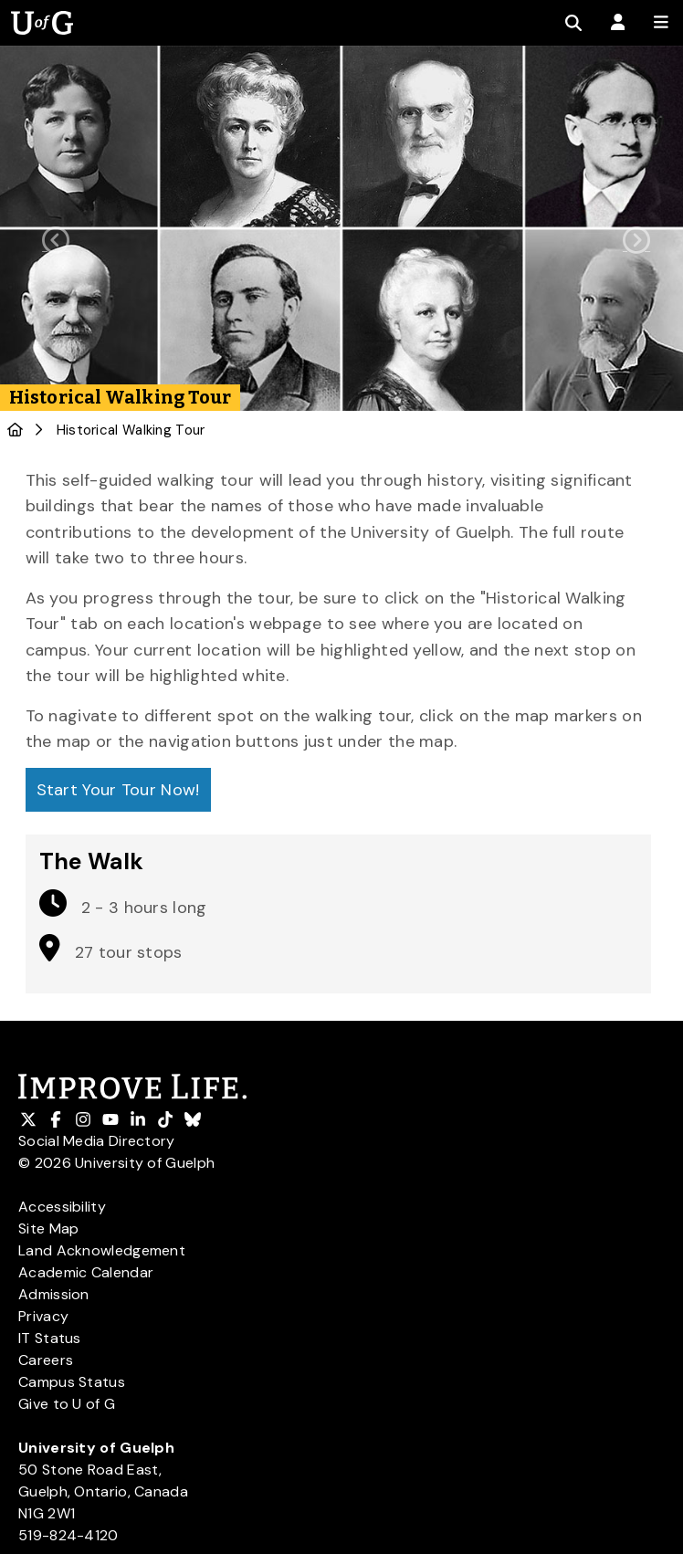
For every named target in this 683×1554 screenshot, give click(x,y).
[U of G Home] (15, 430)
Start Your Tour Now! (118, 790)
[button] (51, 228)
